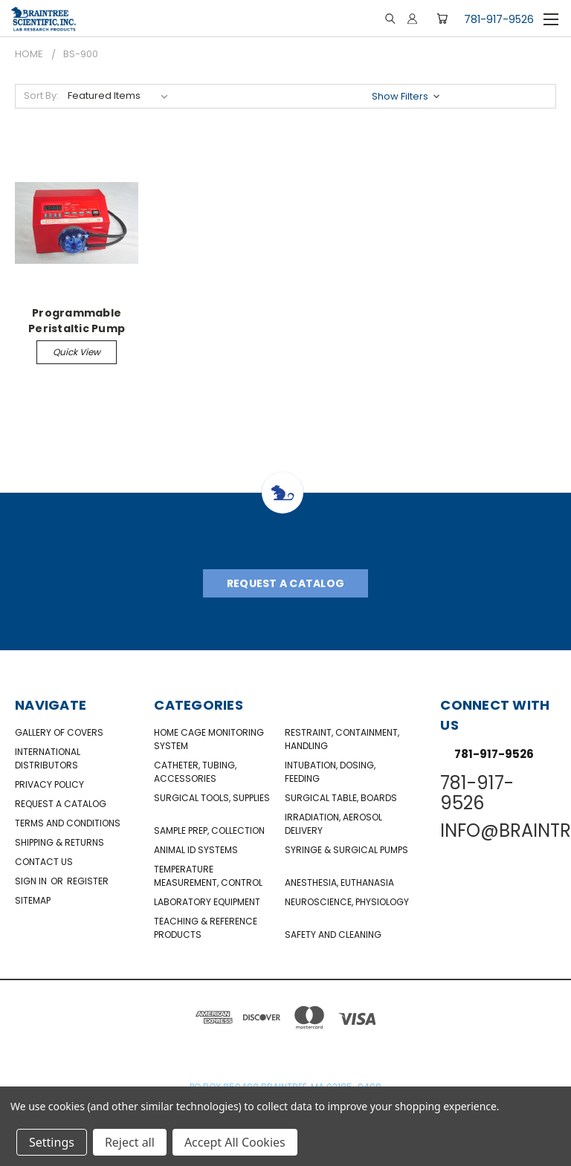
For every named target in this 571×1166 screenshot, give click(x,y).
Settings (51, 1142)
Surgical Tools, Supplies (212, 797)
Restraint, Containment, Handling (342, 739)
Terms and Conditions (67, 823)
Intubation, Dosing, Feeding (330, 772)
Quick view (76, 352)
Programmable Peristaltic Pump (76, 320)
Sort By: (41, 95)
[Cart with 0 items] (442, 18)
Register (88, 881)
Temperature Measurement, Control (208, 876)
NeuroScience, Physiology (347, 901)
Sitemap (33, 900)
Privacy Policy (49, 784)
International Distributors (47, 758)
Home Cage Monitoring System (209, 739)
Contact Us (44, 861)
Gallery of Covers (59, 732)
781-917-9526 (499, 19)
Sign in (32, 881)
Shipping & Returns (59, 842)
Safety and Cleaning (333, 934)
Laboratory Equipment (207, 901)
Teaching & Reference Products (205, 928)
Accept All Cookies (235, 1142)
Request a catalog (60, 803)
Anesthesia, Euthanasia (339, 882)
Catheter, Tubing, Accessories (195, 772)
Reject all (130, 1142)
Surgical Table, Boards (341, 797)
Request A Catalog (285, 583)
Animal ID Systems (196, 849)
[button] (407, 96)
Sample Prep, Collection (209, 830)
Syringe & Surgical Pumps (346, 849)
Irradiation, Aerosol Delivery (333, 824)
